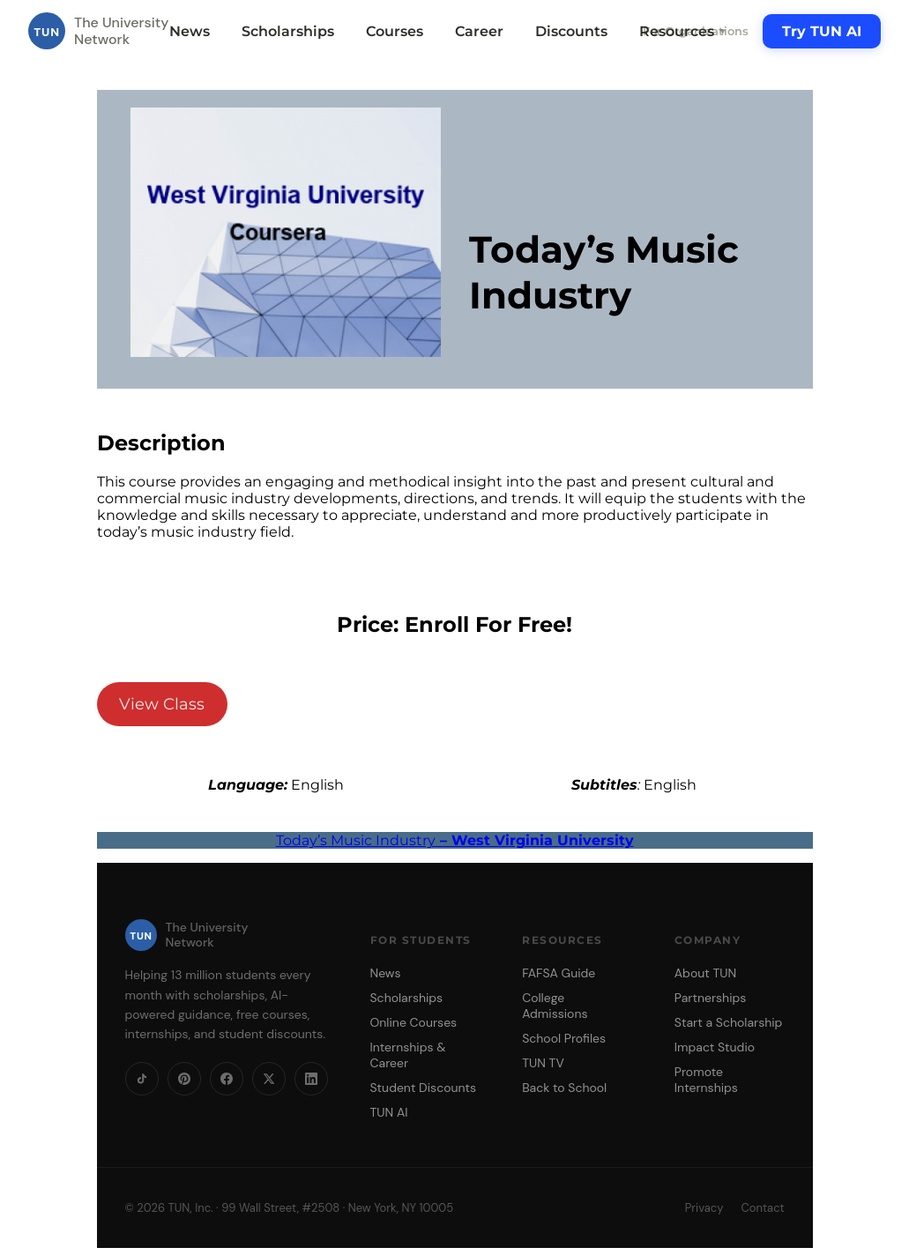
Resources (683, 31)
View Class (162, 704)
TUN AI (389, 1112)
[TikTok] (142, 1078)
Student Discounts (423, 1087)
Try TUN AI (821, 31)
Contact (762, 1207)
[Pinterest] (184, 1078)
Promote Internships (706, 1079)
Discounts (571, 31)
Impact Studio (714, 1047)
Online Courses (414, 1022)
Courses (394, 31)
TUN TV (543, 1063)
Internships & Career (408, 1055)
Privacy (704, 1207)
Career (479, 31)
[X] (269, 1078)
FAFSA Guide (558, 973)
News (189, 31)
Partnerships (710, 998)
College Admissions (554, 1005)
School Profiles (564, 1038)
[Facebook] (226, 1078)
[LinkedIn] (311, 1078)
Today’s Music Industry (455, 840)
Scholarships (288, 31)
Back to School (564, 1087)
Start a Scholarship (728, 1022)
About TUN (705, 973)
